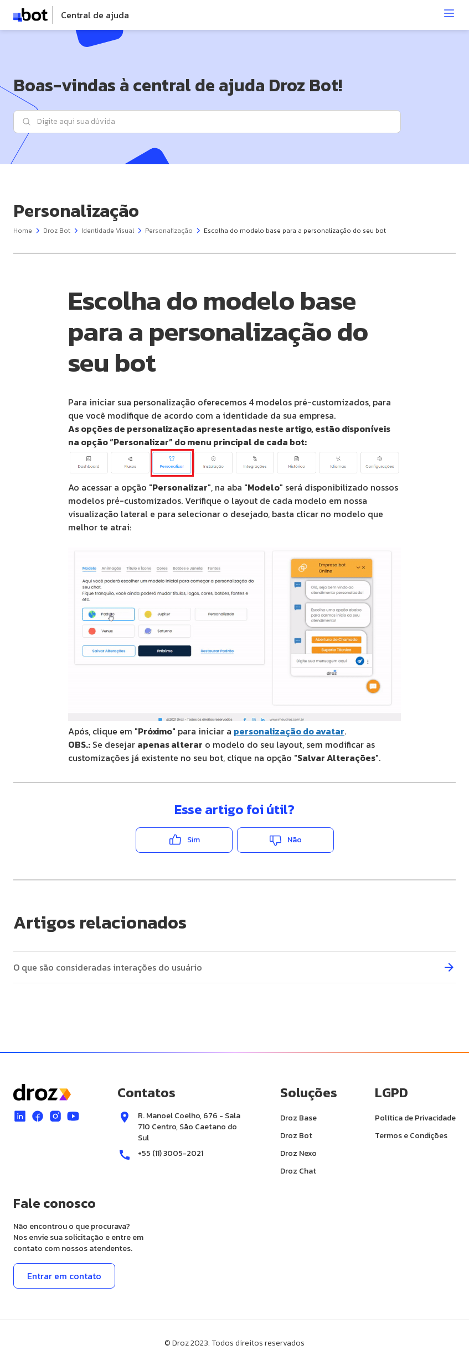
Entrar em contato (64, 1275)
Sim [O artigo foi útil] (193, 839)
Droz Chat (298, 1170)
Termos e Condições (411, 1135)
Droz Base (298, 1117)
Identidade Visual (107, 230)
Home (22, 230)
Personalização (169, 230)
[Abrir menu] (449, 13)
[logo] (71, 15)
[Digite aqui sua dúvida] (207, 121)
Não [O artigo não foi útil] (294, 839)
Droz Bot (56, 230)
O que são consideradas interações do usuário (107, 966)
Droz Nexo (298, 1153)
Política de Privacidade (415, 1117)
